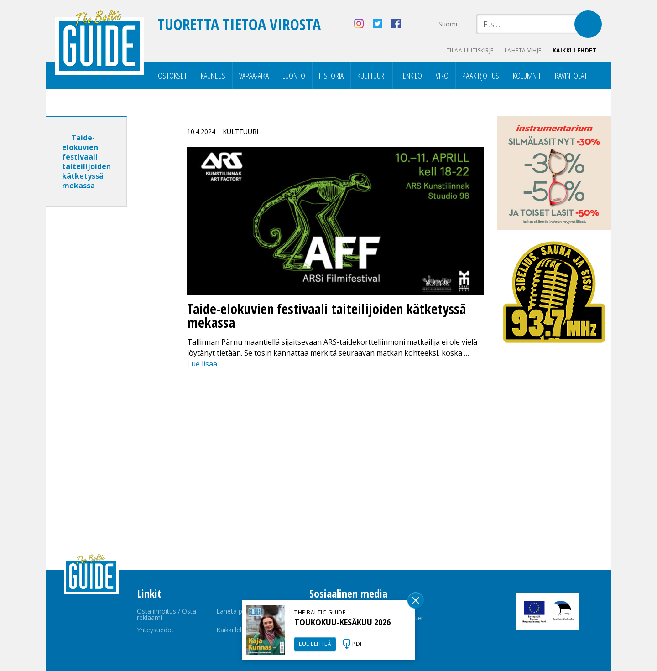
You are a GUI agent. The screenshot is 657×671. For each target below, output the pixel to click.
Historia (331, 75)
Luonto (293, 75)
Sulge (415, 600)
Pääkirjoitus (480, 75)
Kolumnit (527, 75)
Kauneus (213, 75)
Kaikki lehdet (575, 50)
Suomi (447, 24)
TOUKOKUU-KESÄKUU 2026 (342, 622)
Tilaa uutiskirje (470, 50)
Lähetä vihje (523, 50)
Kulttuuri (371, 75)
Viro (442, 75)
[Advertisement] (103, 357)
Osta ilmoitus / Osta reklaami (166, 614)
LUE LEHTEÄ (315, 644)
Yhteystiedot (155, 629)
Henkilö (410, 75)
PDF (357, 644)
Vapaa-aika (254, 75)
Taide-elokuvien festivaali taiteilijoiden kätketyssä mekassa (86, 162)
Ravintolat (571, 75)
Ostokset (172, 75)
